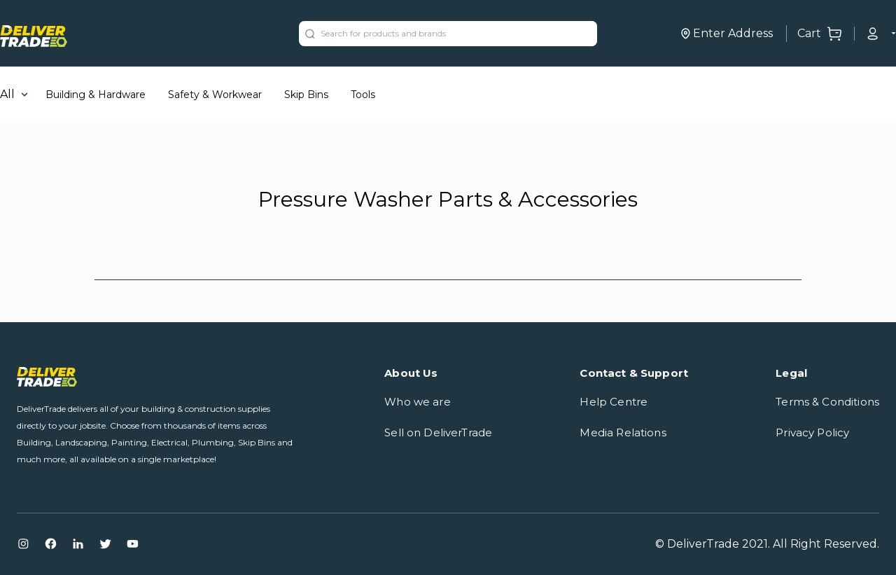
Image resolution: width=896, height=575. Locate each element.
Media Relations (623, 432)
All (7, 94)
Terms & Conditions (827, 401)
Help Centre (614, 401)
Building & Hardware (96, 94)
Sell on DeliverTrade (438, 432)
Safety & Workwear (215, 94)
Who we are (417, 401)
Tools (363, 94)
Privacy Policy (812, 432)
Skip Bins (306, 94)
